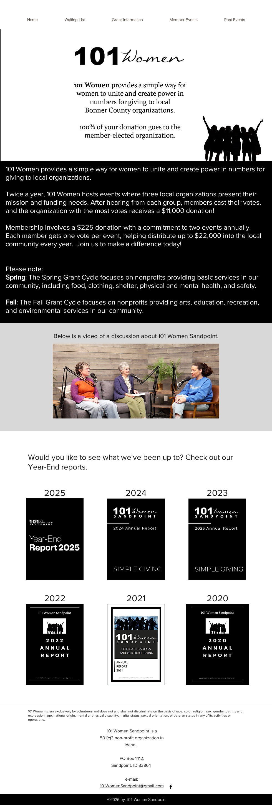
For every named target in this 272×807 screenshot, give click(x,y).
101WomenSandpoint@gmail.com (132, 785)
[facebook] (170, 787)
